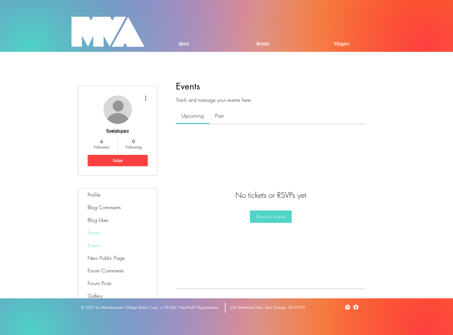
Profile (94, 194)
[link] (193, 115)
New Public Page (106, 257)
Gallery (95, 295)
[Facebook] (355, 307)
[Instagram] (347, 307)
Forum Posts (99, 283)
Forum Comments (106, 270)
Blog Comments (104, 207)
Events (94, 232)
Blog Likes (98, 219)
